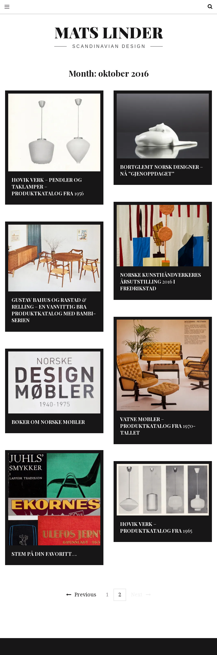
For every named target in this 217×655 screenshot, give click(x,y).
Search (208, 7)
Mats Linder (108, 32)
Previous (81, 595)
